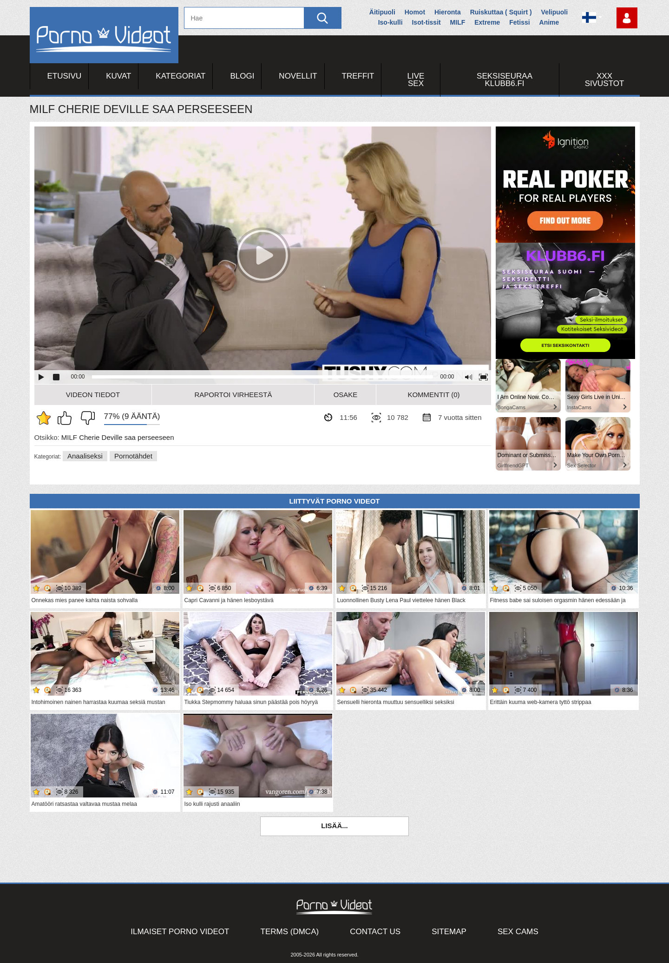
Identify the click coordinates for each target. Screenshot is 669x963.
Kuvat (118, 76)
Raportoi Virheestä (233, 394)
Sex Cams (518, 931)
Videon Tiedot (93, 394)
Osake (346, 394)
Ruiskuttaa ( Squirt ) (501, 12)
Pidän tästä (67, 418)
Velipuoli (554, 12)
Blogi (242, 76)
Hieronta (447, 12)
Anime (549, 22)
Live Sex (416, 80)
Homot (415, 12)
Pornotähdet (133, 456)
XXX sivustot (604, 80)
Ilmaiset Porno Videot (180, 931)
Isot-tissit (426, 22)
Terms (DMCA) (290, 931)
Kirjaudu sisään (627, 17)
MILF (458, 22)
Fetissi (519, 22)
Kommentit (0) (433, 394)
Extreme (487, 22)
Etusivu (64, 76)
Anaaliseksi (85, 456)
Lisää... (334, 826)
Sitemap (449, 931)
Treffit (358, 76)
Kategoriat (180, 76)
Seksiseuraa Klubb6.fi (504, 80)
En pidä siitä (85, 418)
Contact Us (375, 931)
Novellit (298, 76)
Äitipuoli (382, 12)
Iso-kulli (390, 22)
